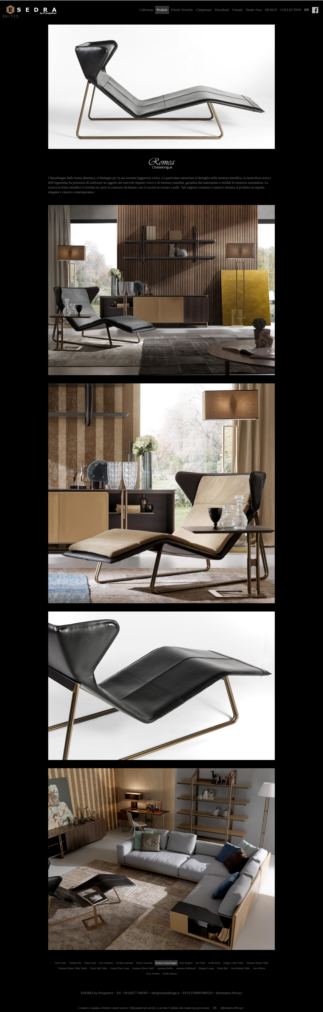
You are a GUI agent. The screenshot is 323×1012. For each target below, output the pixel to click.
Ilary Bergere (186, 962)
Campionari (204, 10)
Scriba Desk (214, 962)
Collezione (146, 10)
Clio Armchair (106, 962)
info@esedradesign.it (165, 993)
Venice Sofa (90, 962)
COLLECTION (290, 10)
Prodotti (162, 10)
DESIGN (271, 10)
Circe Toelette (153, 973)
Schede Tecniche (182, 10)
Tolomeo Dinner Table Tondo (72, 968)
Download (222, 10)
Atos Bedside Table (240, 968)
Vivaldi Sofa (75, 962)
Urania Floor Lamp (119, 968)
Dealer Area (254, 10)
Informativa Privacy (232, 1008)
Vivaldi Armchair (124, 962)
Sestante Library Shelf (143, 968)
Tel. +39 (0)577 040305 (132, 993)
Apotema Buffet (165, 968)
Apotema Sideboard (186, 968)
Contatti (237, 10)
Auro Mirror (259, 968)
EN (306, 10)
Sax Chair (200, 962)
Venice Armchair (144, 962)
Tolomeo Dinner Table (257, 962)
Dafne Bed (222, 968)
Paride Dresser (170, 973)
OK (215, 1008)
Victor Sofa (60, 962)
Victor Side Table (98, 968)
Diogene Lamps (206, 968)
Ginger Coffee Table (233, 962)
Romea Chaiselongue (166, 962)
